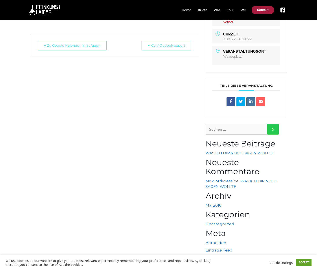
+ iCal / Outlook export (166, 45)
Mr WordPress (219, 181)
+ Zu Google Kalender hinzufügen (72, 45)
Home (186, 10)
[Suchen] (273, 129)
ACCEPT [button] (304, 262)
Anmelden (216, 242)
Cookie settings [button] (281, 262)
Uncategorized (220, 224)
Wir (243, 10)
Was (217, 10)
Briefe (202, 10)
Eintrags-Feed (219, 250)
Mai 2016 (213, 205)
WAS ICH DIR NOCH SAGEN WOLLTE (240, 153)
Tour (230, 10)
